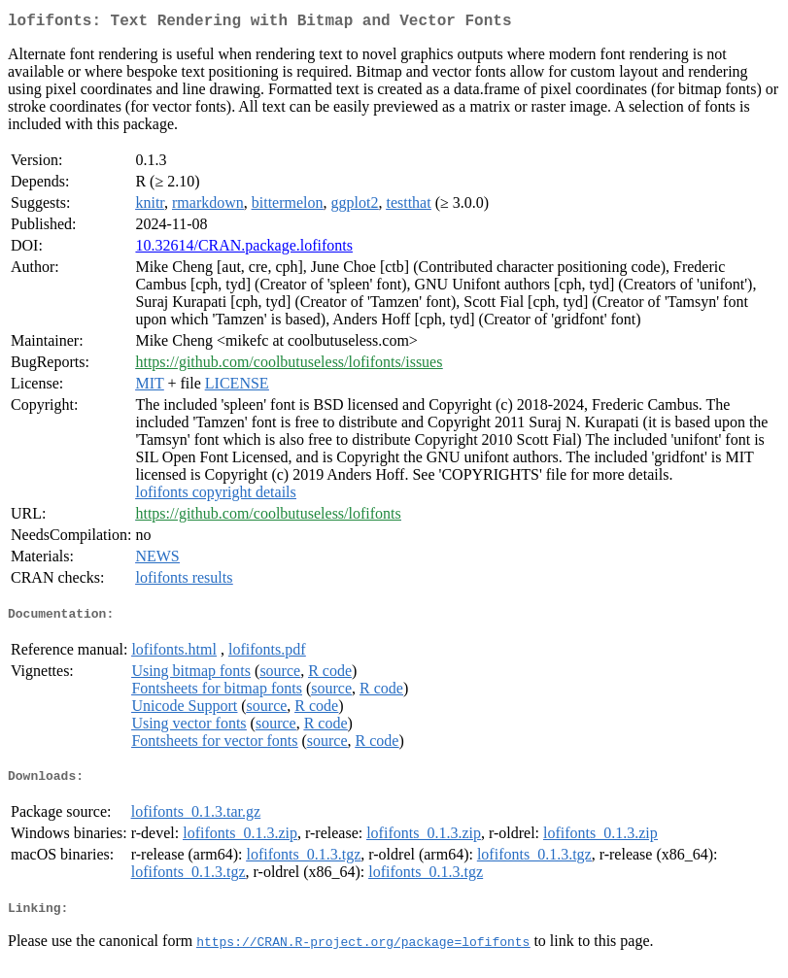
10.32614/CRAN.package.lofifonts (244, 249)
